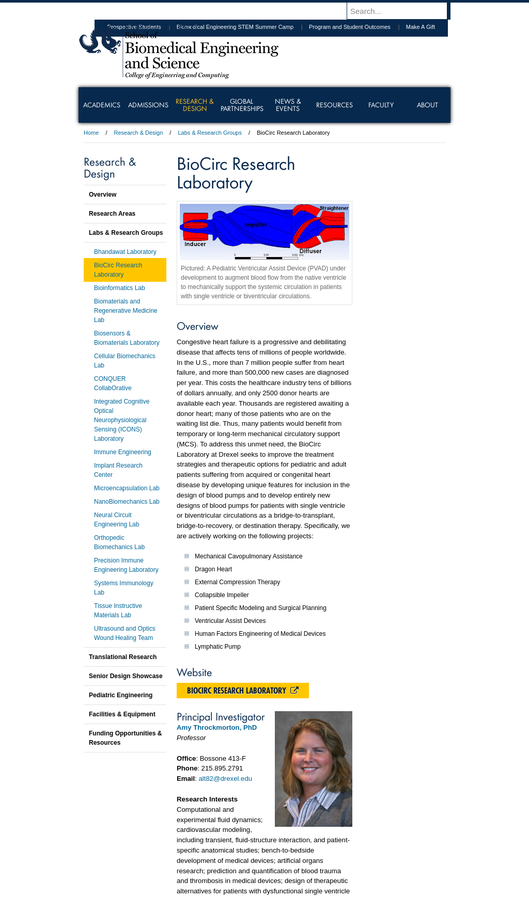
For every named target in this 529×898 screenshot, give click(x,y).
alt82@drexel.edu (226, 778)
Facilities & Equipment (122, 714)
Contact (298, 862)
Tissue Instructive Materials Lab (118, 610)
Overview (102, 194)
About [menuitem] (427, 104)
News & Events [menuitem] (288, 105)
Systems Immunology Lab (123, 588)
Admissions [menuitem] (148, 104)
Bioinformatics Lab (119, 288)
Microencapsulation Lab (127, 488)
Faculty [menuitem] (381, 104)
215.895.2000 (354, 889)
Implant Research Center (118, 470)
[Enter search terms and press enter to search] (403, 11)
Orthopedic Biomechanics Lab (119, 542)
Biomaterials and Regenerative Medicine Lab (126, 311)
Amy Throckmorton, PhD (217, 727)
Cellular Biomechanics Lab (124, 360)
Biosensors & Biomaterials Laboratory (127, 338)
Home (91, 133)
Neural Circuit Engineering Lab (116, 519)
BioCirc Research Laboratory (243, 690)
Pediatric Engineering (120, 695)
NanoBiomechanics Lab (127, 501)
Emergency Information (255, 872)
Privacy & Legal (261, 862)
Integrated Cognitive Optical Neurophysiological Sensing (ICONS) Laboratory (121, 420)
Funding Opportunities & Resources (125, 738)
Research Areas (112, 213)
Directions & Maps (338, 862)
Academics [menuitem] (101, 104)
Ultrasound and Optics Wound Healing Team (124, 633)
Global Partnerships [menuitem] (242, 105)
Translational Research (123, 657)
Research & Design (138, 133)
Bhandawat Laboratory (125, 251)
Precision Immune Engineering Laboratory (126, 565)
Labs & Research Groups (210, 133)
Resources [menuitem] (334, 104)
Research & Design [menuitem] (195, 105)
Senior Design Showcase (126, 676)
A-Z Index (161, 862)
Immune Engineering (122, 452)
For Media (194, 862)
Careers (224, 862)
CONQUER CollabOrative (113, 383)
